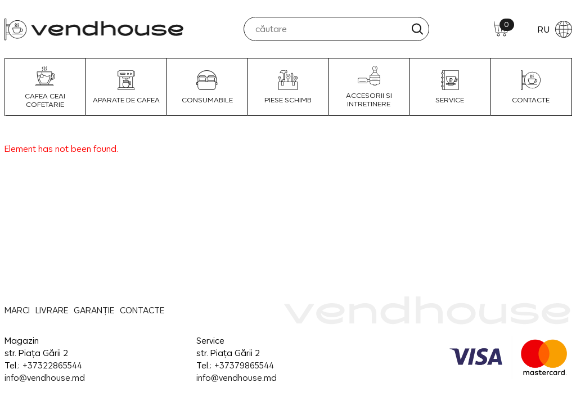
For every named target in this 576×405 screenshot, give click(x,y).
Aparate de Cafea (126, 87)
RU (554, 29)
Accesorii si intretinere (369, 87)
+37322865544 (52, 365)
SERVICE (449, 87)
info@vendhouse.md (44, 377)
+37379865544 (244, 365)
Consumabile (207, 87)
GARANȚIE (94, 310)
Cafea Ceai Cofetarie (45, 87)
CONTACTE (531, 87)
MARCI (17, 310)
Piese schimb (288, 87)
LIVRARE (51, 310)
